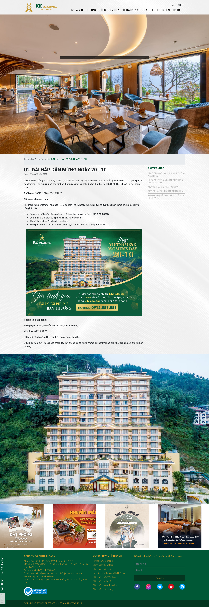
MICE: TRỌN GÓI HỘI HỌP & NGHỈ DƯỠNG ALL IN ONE (166, 174)
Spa (145, 10)
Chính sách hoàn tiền (102, 581)
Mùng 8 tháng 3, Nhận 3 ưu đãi (163, 187)
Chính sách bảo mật (102, 569)
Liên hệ (2, 598)
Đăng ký (160, 578)
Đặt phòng (2, 585)
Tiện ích (155, 10)
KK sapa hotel (79, 10)
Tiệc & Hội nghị (131, 10)
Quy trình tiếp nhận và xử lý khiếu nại (109, 573)
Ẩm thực (115, 10)
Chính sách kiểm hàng (103, 589)
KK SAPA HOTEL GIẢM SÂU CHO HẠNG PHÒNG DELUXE (165, 181)
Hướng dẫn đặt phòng (103, 561)
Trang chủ (29, 159)
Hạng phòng (98, 10)
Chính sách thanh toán (103, 565)
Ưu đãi (166, 10)
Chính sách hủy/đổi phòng (105, 577)
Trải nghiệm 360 (2, 566)
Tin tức (177, 10)
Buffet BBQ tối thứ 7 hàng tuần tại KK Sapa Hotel (166, 196)
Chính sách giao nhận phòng (106, 585)
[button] (104, 149)
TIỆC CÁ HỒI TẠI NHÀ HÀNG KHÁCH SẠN (166, 191)
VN (179, 5)
